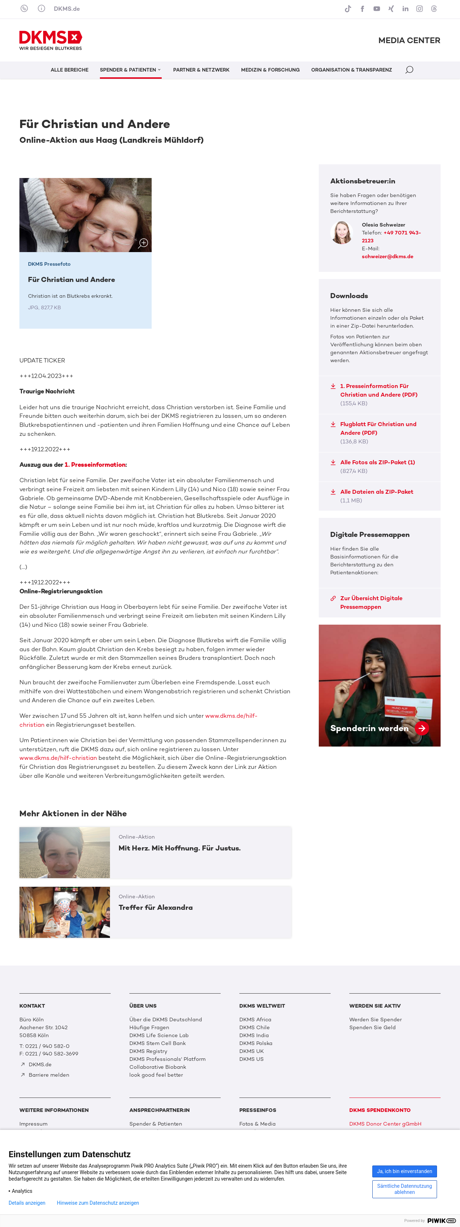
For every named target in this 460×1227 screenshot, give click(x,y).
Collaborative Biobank (157, 1067)
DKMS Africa (255, 1019)
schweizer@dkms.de (387, 256)
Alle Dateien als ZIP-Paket (371, 496)
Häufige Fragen (149, 1027)
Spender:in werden (380, 686)
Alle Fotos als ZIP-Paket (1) (372, 466)
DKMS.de (67, 8)
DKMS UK (251, 1051)
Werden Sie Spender (375, 1019)
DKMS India (254, 1035)
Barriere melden (44, 1075)
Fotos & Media (257, 1124)
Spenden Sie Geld (372, 1027)
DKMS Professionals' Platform (167, 1059)
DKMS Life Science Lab (159, 1035)
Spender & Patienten (155, 1124)
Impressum (33, 1124)
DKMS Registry (148, 1051)
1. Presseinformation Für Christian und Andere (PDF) (374, 395)
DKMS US (251, 1059)
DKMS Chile (254, 1027)
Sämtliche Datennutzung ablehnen (404, 1189)
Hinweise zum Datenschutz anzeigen (98, 1203)
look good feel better (156, 1075)
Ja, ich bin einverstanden (404, 1171)
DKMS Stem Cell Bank (157, 1043)
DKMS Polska (255, 1043)
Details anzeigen (27, 1203)
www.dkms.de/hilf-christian (58, 757)
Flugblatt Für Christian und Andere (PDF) (373, 433)
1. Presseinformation (95, 464)
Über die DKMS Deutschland (165, 1019)
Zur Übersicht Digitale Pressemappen (366, 602)
